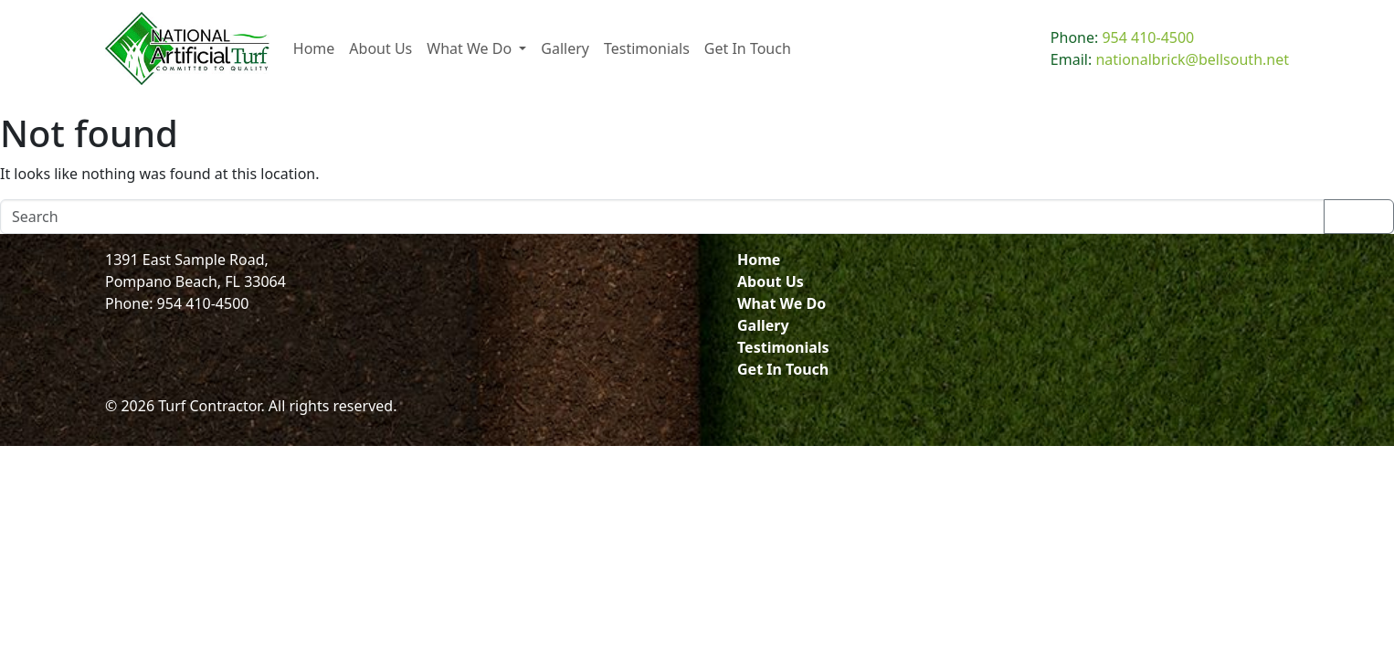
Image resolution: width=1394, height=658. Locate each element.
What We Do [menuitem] (471, 48)
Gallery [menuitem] (565, 48)
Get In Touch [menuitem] (747, 48)
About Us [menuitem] (380, 48)
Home (758, 259)
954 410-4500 (1148, 37)
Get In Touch (783, 369)
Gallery (763, 325)
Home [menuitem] (314, 48)
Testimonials (783, 347)
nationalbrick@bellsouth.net (1192, 59)
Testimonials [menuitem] (647, 48)
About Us (770, 281)
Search (1359, 217)
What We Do (781, 303)
